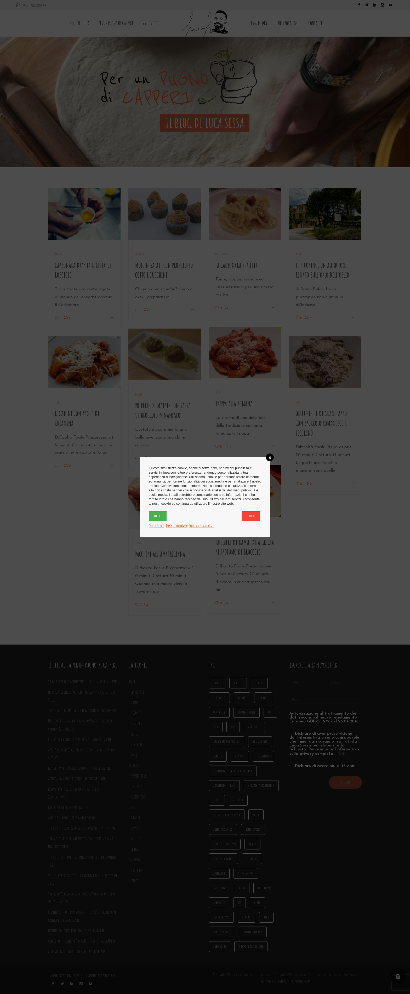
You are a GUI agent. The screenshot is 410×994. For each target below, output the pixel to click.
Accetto (157, 516)
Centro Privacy (156, 526)
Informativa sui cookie (201, 526)
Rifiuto (251, 516)
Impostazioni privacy (176, 526)
